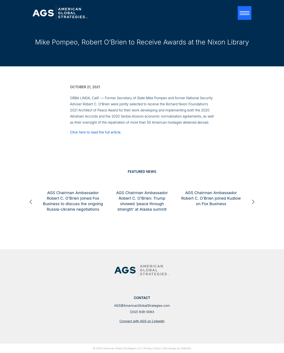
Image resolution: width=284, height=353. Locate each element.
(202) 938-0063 (142, 312)
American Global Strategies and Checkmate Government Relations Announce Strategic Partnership (42, 213)
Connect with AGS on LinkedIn (142, 321)
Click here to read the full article (95, 132)
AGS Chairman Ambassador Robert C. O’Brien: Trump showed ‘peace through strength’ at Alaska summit (180, 213)
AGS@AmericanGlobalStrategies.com (142, 306)
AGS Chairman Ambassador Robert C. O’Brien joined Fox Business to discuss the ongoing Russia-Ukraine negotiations (112, 213)
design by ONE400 (179, 348)
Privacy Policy (152, 348)
